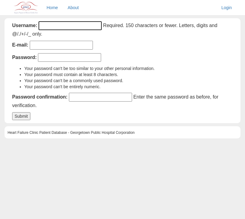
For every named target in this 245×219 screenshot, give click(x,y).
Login (226, 7)
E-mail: (20, 44)
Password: (24, 57)
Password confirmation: (39, 96)
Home (52, 7)
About (73, 7)
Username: (24, 25)
